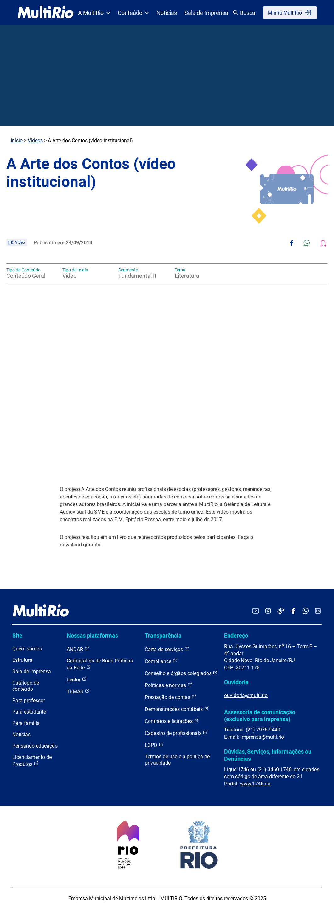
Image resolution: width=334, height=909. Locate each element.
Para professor (28, 700)
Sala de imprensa (31, 671)
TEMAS (78, 691)
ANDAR (78, 649)
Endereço (236, 635)
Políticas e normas (168, 685)
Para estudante (29, 712)
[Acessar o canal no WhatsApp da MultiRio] (305, 611)
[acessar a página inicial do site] (45, 13)
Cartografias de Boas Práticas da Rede (100, 664)
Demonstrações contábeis (177, 709)
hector (77, 679)
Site (17, 635)
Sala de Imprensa (206, 12)
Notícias (166, 12)
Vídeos (35, 140)
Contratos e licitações (172, 721)
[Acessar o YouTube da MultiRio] (255, 611)
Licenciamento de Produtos (32, 760)
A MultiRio (94, 12)
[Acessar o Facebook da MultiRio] (293, 611)
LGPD (154, 745)
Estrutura (22, 660)
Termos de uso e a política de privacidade (177, 760)
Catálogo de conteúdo (25, 686)
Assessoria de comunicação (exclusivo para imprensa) (259, 715)
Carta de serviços (167, 649)
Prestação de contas (170, 697)
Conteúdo (133, 12)
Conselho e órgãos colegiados (181, 673)
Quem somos (27, 649)
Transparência (163, 635)
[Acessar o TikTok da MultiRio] (281, 611)
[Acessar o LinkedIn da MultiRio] (318, 611)
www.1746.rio (255, 784)
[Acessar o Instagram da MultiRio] (268, 611)
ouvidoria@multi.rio (246, 695)
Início (17, 140)
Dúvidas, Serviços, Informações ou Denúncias (267, 755)
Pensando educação (35, 746)
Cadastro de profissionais (176, 733)
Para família (26, 723)
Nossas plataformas (92, 635)
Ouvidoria (236, 682)
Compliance (161, 661)
